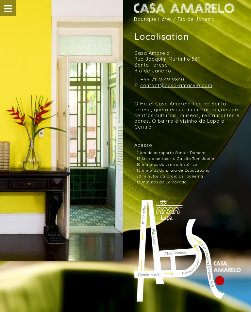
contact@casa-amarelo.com (176, 85)
